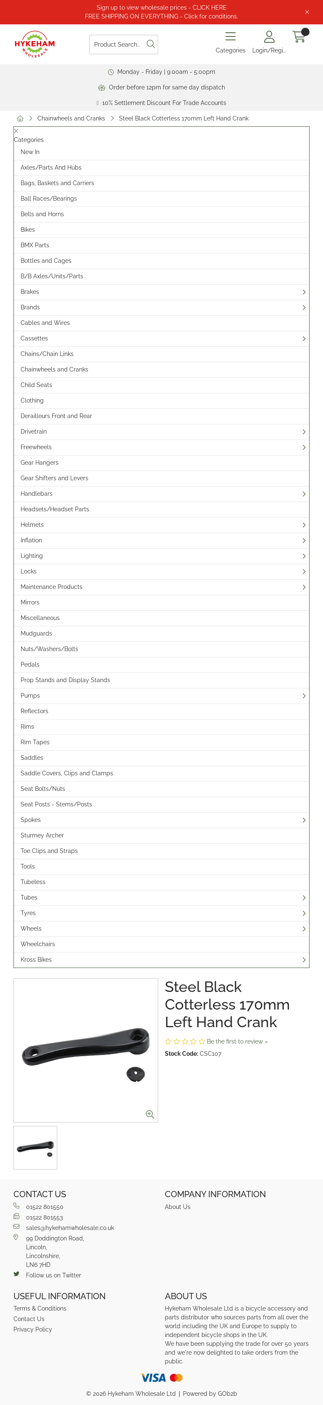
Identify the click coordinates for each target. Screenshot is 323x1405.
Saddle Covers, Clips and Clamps (67, 773)
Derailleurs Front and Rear (56, 416)
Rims (27, 726)
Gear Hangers (39, 462)
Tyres (28, 913)
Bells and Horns (42, 214)
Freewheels (36, 447)
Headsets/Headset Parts (55, 509)
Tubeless (33, 882)
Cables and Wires (45, 322)
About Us (178, 1207)
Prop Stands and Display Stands (65, 680)
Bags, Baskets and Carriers (57, 183)
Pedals (30, 664)
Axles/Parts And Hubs (51, 167)
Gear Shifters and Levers (54, 478)
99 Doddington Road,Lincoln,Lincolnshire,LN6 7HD (48, 1251)
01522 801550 (38, 1206)
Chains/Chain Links (47, 354)
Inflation (31, 540)
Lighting (32, 555)
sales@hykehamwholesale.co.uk (63, 1227)
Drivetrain (34, 431)
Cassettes (34, 338)
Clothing (32, 400)
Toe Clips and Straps (49, 851)
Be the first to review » (237, 1041)
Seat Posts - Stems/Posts (56, 804)
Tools (28, 866)
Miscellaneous (40, 618)
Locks (29, 571)
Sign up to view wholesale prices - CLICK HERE (162, 7)
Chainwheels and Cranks (71, 118)
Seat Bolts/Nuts (43, 788)
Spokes (31, 819)
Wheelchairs (38, 944)
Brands (30, 307)
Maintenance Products (51, 586)
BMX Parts (35, 245)
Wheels (31, 928)
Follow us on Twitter (47, 1275)
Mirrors (30, 602)
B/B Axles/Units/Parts (52, 276)
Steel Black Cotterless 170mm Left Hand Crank (184, 118)
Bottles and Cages (46, 260)
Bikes (28, 229)
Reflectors (34, 711)
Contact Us (29, 1319)
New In (30, 152)
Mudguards (36, 633)
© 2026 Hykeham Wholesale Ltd (131, 1393)
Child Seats (36, 385)
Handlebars (37, 493)
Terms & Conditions (39, 1308)
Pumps (30, 695)
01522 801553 (38, 1217)
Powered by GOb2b (210, 1393)
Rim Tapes (35, 742)
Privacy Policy (32, 1329)
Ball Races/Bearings (49, 198)
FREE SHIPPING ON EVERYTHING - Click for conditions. (161, 16)
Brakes (30, 291)
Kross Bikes (36, 959)
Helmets (32, 524)
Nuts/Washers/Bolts (49, 649)
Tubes (29, 897)
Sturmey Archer (42, 835)
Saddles (32, 757)
